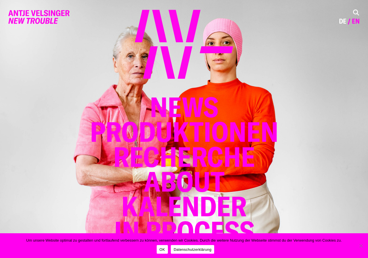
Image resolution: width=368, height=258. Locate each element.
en (356, 21)
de (342, 21)
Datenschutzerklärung (192, 249)
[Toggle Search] (356, 12)
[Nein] (361, 246)
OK (162, 249)
